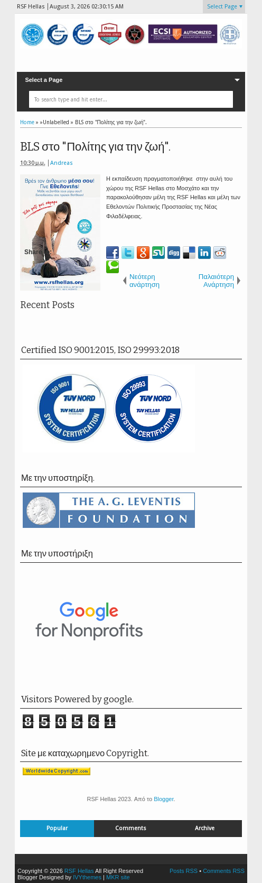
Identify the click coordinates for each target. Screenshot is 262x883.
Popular (57, 828)
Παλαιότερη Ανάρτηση (216, 281)
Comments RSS (224, 871)
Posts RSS (184, 871)
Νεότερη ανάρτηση (144, 281)
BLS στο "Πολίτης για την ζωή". (95, 147)
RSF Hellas (79, 871)
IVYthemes (87, 877)
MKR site (118, 877)
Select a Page (43, 80)
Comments (130, 828)
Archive (204, 828)
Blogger (163, 799)
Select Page (222, 6)
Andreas (61, 163)
